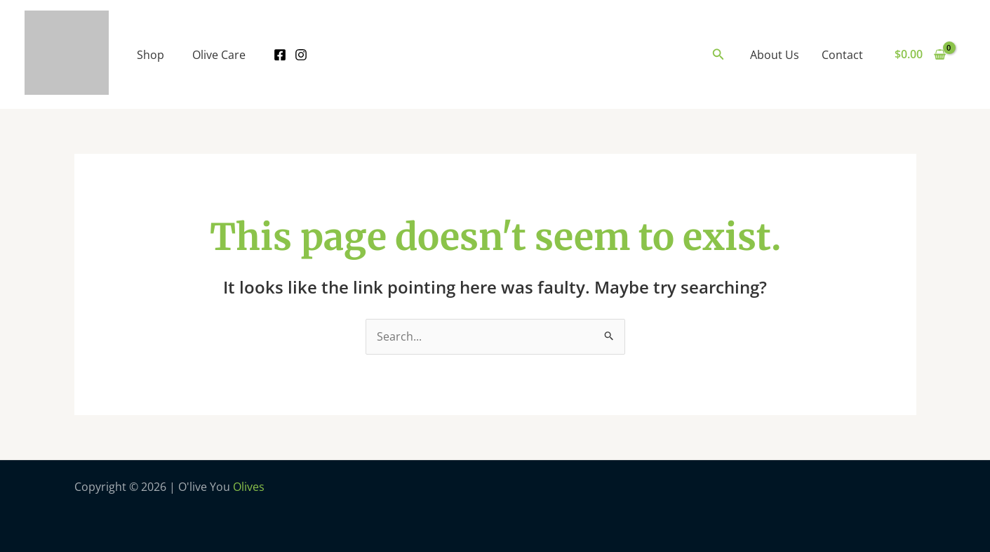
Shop (150, 55)
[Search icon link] (718, 55)
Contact (842, 55)
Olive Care (219, 55)
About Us (774, 55)
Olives (249, 486)
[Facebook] (280, 54)
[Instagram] (301, 54)
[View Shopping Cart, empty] (919, 54)
